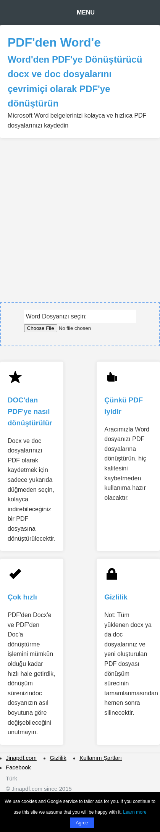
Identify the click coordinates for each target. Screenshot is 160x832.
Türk (11, 778)
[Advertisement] (78, 216)
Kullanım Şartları (100, 757)
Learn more (134, 812)
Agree (82, 823)
